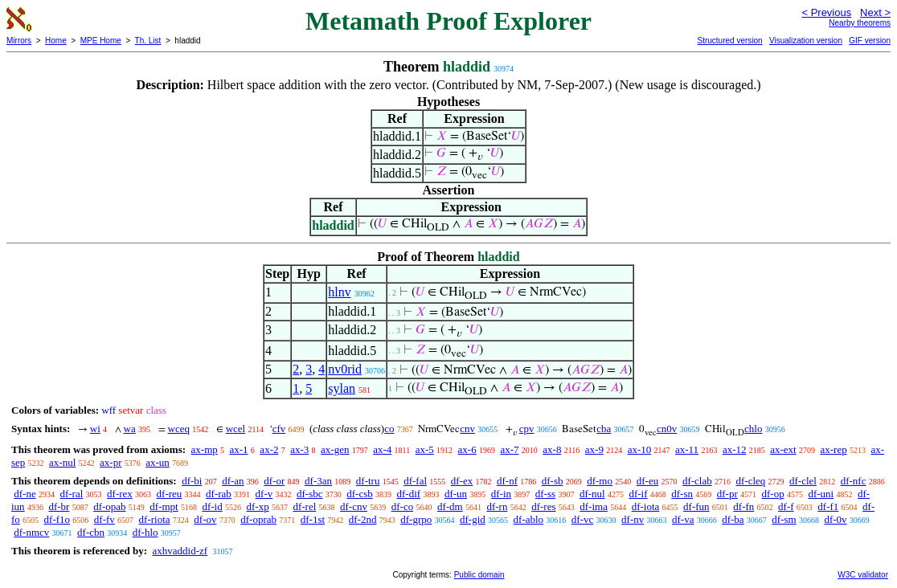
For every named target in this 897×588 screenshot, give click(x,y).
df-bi (192, 481)
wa (130, 429)
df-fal (415, 481)
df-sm (784, 519)
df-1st (313, 519)
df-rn (496, 506)
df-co (402, 506)
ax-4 (382, 449)
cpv (527, 429)
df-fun (696, 506)
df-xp (257, 506)
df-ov (205, 519)
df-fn (743, 506)
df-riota (154, 519)
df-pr (727, 494)
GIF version (870, 40)
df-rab (218, 494)
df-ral (71, 494)
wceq (179, 429)
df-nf (507, 481)
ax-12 (735, 449)
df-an (233, 481)
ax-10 (640, 449)
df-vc (582, 519)
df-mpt (164, 506)
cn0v (667, 429)
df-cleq (750, 481)
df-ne (24, 494)
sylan (341, 388)
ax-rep (833, 449)
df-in (501, 494)
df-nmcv (31, 532)
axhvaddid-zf (179, 551)
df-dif (409, 494)
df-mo (599, 481)
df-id (212, 506)
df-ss (545, 494)
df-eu (647, 481)
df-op (772, 494)
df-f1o (57, 519)
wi (95, 429)
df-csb (359, 494)
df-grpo (416, 519)
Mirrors (18, 40)
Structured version (729, 40)
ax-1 (239, 449)
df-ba (732, 519)
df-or (274, 481)
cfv (279, 429)
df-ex (462, 481)
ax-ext (783, 449)
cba (603, 429)
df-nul (592, 494)
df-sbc (310, 494)
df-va (683, 519)
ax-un (157, 462)
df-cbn (90, 532)
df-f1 (827, 506)
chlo (753, 429)
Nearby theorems (860, 22)
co (389, 429)
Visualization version (805, 40)
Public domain (479, 574)
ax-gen (335, 449)
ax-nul (62, 462)
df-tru (368, 481)
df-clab (697, 481)
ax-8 (552, 449)
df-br (58, 506)
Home (56, 40)
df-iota (646, 506)
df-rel (304, 506)
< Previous (826, 12)
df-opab (109, 506)
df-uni (821, 494)
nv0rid (345, 369)
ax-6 (467, 449)
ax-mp (204, 449)
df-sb (552, 481)
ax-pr (110, 462)
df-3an (318, 481)
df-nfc (853, 481)
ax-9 (594, 449)
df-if (638, 494)
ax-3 (299, 449)
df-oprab (258, 519)
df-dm (450, 506)
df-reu (169, 494)
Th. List (148, 40)
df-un (455, 494)
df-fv (104, 519)
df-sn (682, 494)
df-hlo (145, 532)
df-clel (803, 481)
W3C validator (863, 574)
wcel (236, 429)
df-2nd (363, 519)
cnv (467, 429)
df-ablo (529, 519)
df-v (264, 494)
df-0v (835, 519)
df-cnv (353, 506)
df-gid (472, 519)
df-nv (632, 519)
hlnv (339, 292)
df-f (786, 506)
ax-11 (686, 449)
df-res (543, 506)
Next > (875, 12)
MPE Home (100, 40)
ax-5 (425, 449)
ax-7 (509, 449)
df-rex (120, 494)
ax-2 (269, 449)
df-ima (594, 506)
